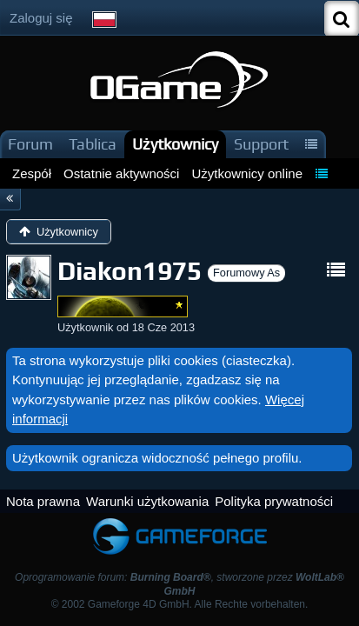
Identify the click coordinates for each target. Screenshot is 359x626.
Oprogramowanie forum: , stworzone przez (179, 583)
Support (261, 144)
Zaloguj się (41, 17)
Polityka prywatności (274, 501)
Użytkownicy (175, 144)
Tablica (92, 144)
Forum (30, 144)
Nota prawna (43, 501)
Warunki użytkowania (147, 501)
